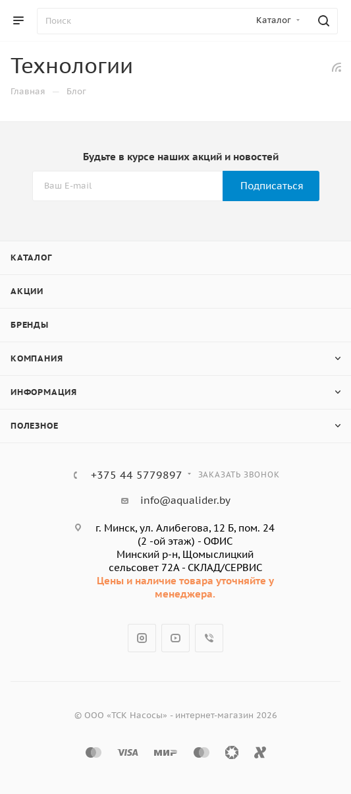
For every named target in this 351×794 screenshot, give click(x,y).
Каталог (31, 257)
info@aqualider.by (185, 500)
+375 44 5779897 (136, 475)
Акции (27, 291)
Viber (209, 638)
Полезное (34, 425)
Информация (44, 392)
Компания (37, 358)
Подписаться (272, 185)
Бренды (30, 324)
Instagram (142, 638)
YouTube (175, 638)
